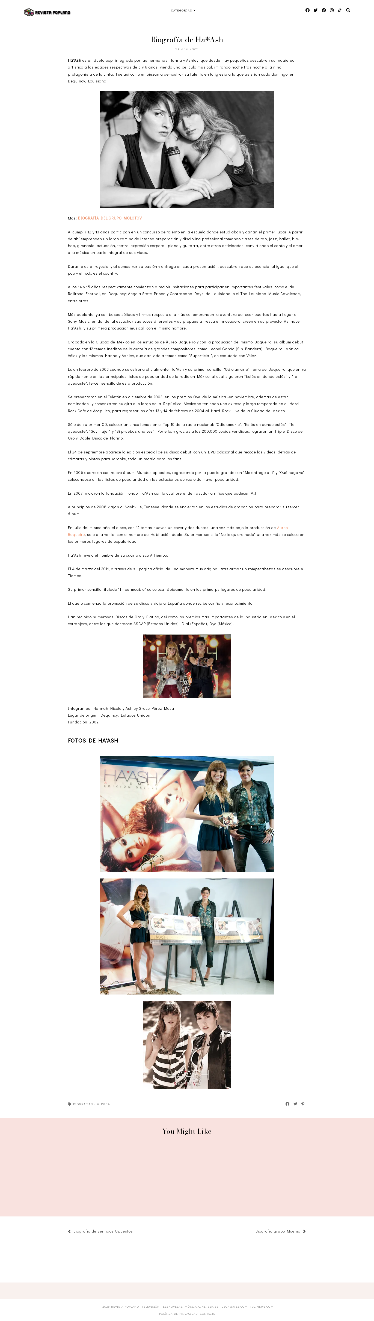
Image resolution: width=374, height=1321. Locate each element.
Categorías (181, 10)
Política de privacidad (178, 1313)
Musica (103, 1104)
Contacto (207, 1313)
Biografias (83, 1104)
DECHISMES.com (234, 1306)
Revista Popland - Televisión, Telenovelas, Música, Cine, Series (164, 1306)
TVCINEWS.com (262, 1306)
